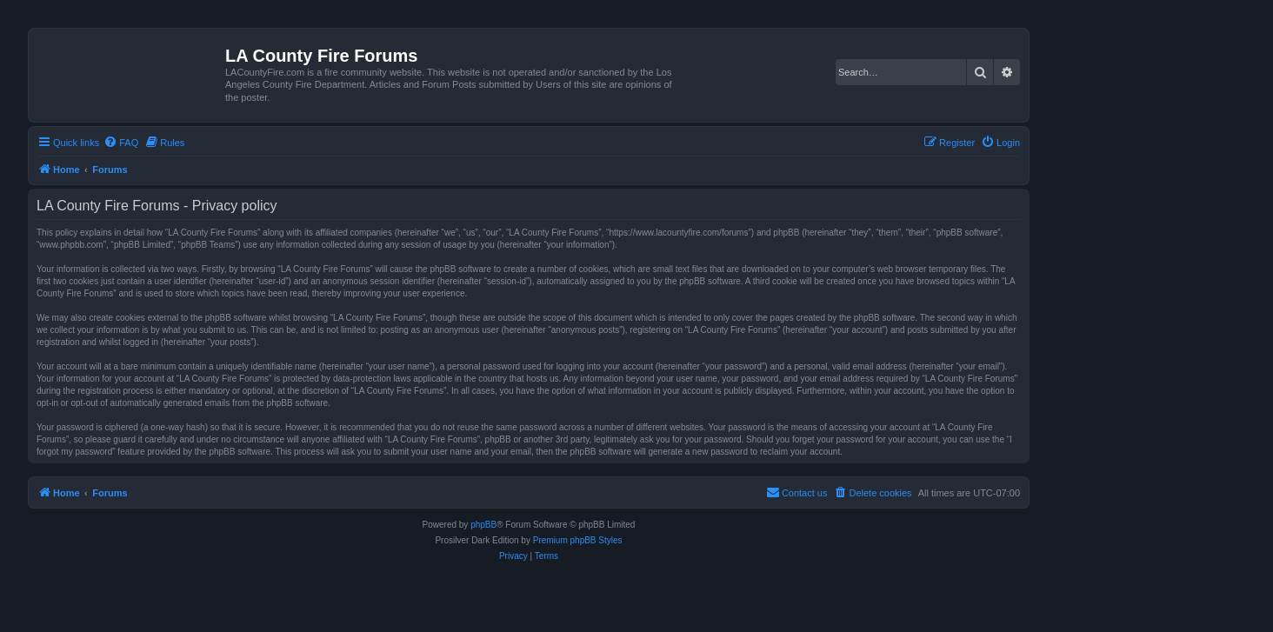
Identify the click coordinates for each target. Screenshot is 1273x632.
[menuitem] (120, 142)
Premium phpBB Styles (578, 540)
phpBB (483, 524)
